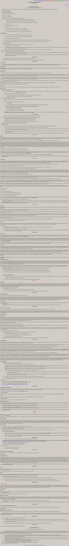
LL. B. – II (32, 545)
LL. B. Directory (40, 545)
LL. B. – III (35, 545)
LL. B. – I (29, 545)
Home (43, 545)
